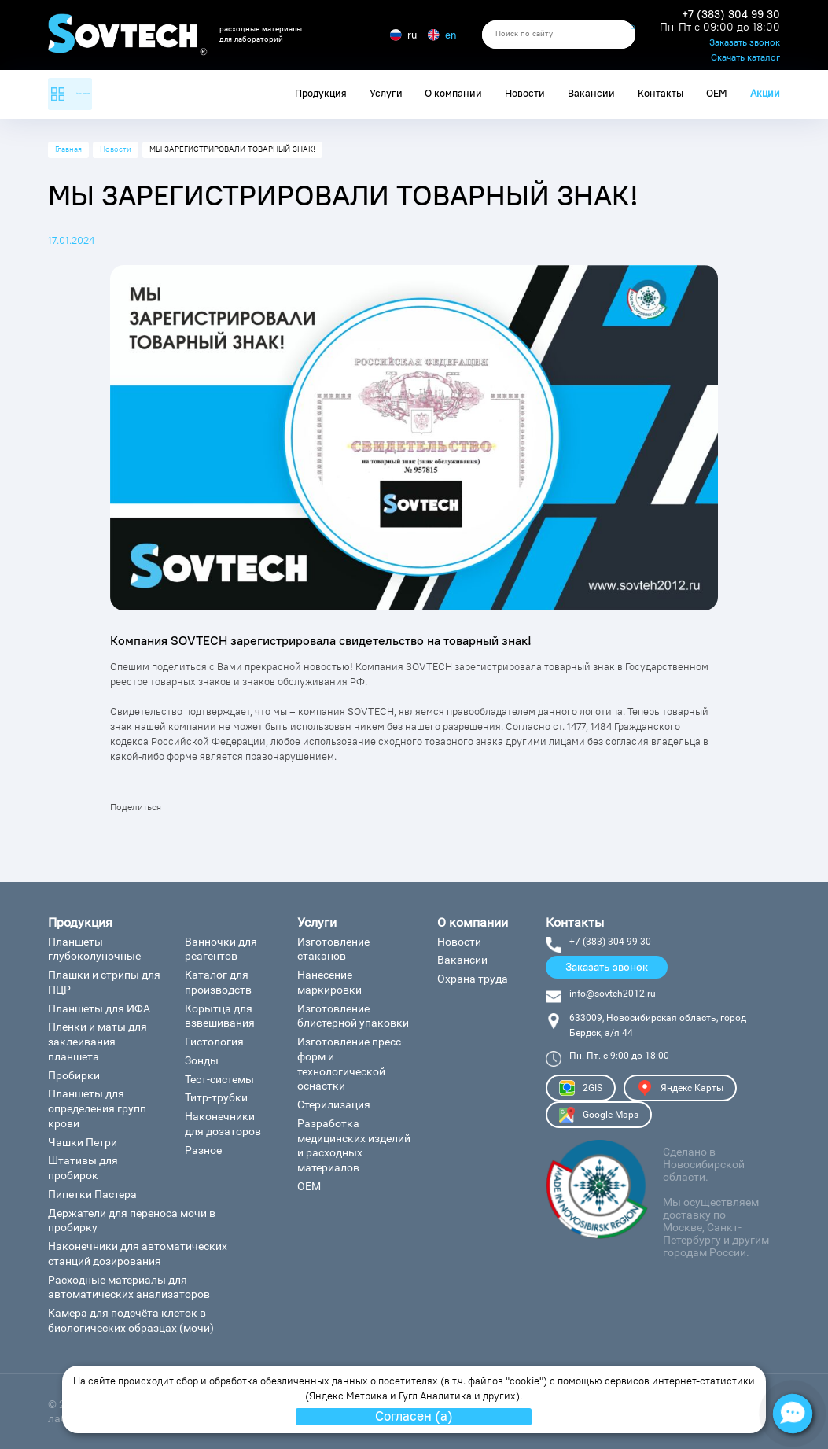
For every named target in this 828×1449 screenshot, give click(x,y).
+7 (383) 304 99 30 (731, 14)
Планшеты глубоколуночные (94, 949)
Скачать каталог (745, 58)
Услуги (386, 93)
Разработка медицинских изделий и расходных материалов (353, 1145)
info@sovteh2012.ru (612, 993)
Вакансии (591, 93)
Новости (525, 93)
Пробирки (74, 1075)
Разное (203, 1150)
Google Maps (598, 1115)
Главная (68, 149)
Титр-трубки (216, 1097)
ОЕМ (716, 93)
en (442, 34)
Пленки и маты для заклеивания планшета (97, 1041)
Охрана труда (472, 978)
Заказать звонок (744, 43)
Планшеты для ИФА (99, 1008)
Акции (765, 93)
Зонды (202, 1060)
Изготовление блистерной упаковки (353, 1016)
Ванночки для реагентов (221, 949)
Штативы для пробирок (83, 1168)
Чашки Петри (82, 1142)
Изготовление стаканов (333, 949)
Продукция (321, 93)
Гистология (214, 1041)
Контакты (660, 93)
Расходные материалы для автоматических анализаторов (129, 1287)
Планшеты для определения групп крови (97, 1108)
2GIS (580, 1088)
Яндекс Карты (680, 1088)
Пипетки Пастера (92, 1194)
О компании (453, 93)
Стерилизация (333, 1104)
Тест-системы (219, 1079)
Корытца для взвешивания (220, 1016)
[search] (558, 34)
